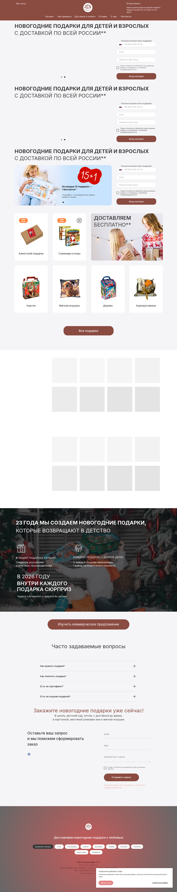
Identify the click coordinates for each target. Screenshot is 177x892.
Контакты (126, 16)
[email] (136, 52)
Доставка (98, 847)
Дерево (108, 305)
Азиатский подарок (31, 253)
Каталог (49, 16)
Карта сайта (81, 852)
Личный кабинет (133, 3)
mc (92, 873)
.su (96, 873)
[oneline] (136, 59)
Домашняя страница (43, 847)
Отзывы (103, 16)
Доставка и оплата (85, 16)
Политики (137, 847)
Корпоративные (146, 305)
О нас (114, 16)
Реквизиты (96, 852)
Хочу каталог (136, 76)
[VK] (29, 754)
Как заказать (65, 16)
